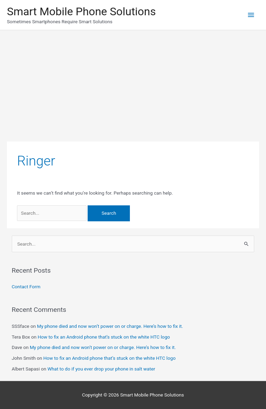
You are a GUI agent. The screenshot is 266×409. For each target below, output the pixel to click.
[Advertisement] (133, 82)
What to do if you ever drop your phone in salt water (101, 369)
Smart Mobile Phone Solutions (81, 11)
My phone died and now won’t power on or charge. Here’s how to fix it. (110, 326)
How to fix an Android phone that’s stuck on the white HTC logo (104, 337)
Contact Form (26, 286)
